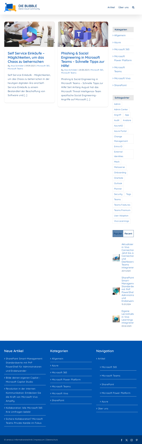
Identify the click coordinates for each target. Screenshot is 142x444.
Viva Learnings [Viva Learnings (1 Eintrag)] (121, 221)
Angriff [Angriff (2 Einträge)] (117, 115)
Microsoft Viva (122, 78)
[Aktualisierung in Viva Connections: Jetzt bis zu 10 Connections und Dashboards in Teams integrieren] (116, 256)
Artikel (101, 358)
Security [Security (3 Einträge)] (118, 194)
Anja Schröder (17, 65)
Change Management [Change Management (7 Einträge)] (121, 138)
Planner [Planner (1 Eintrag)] (118, 188)
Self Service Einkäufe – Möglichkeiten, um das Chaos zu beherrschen (26, 57)
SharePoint (120, 85)
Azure (117, 42)
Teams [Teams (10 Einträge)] (117, 199)
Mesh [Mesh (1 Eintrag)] (117, 161)
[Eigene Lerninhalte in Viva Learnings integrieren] (116, 317)
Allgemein (120, 35)
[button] (133, 7)
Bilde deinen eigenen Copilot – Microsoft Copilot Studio (23, 379)
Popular (118, 233)
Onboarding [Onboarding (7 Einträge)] (120, 172)
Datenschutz (52, 439)
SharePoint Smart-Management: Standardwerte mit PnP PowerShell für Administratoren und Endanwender (131, 289)
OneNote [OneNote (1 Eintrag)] (118, 178)
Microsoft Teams (15, 68)
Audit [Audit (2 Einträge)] (116, 120)
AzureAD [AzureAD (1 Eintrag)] (118, 125)
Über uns (103, 408)
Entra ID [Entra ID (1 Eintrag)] (118, 146)
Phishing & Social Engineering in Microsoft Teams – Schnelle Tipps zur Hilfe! (68, 59)
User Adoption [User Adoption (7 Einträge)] (121, 215)
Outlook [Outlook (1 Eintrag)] (118, 183)
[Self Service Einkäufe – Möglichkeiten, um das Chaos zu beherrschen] (29, 34)
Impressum (39, 439)
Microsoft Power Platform (123, 58)
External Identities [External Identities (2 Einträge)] (118, 154)
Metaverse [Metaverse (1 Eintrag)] (119, 167)
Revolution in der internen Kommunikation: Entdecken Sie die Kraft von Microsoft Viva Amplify (23, 394)
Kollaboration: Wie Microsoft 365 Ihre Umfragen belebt (24, 409)
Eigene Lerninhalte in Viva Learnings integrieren (128, 317)
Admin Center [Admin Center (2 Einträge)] (121, 109)
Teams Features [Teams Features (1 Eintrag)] (122, 204)
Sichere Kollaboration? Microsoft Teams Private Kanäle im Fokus (24, 420)
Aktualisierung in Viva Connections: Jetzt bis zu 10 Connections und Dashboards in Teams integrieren (130, 256)
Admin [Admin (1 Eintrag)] (117, 104)
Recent (128, 233)
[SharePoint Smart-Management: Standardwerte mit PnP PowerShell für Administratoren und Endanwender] (116, 289)
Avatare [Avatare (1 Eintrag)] (127, 120)
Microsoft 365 (83, 70)
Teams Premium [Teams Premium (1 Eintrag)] (122, 210)
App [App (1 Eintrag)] (127, 115)
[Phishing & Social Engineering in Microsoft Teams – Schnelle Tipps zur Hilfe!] (69, 34)
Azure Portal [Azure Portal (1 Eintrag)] (120, 131)
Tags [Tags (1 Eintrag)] (128, 194)
